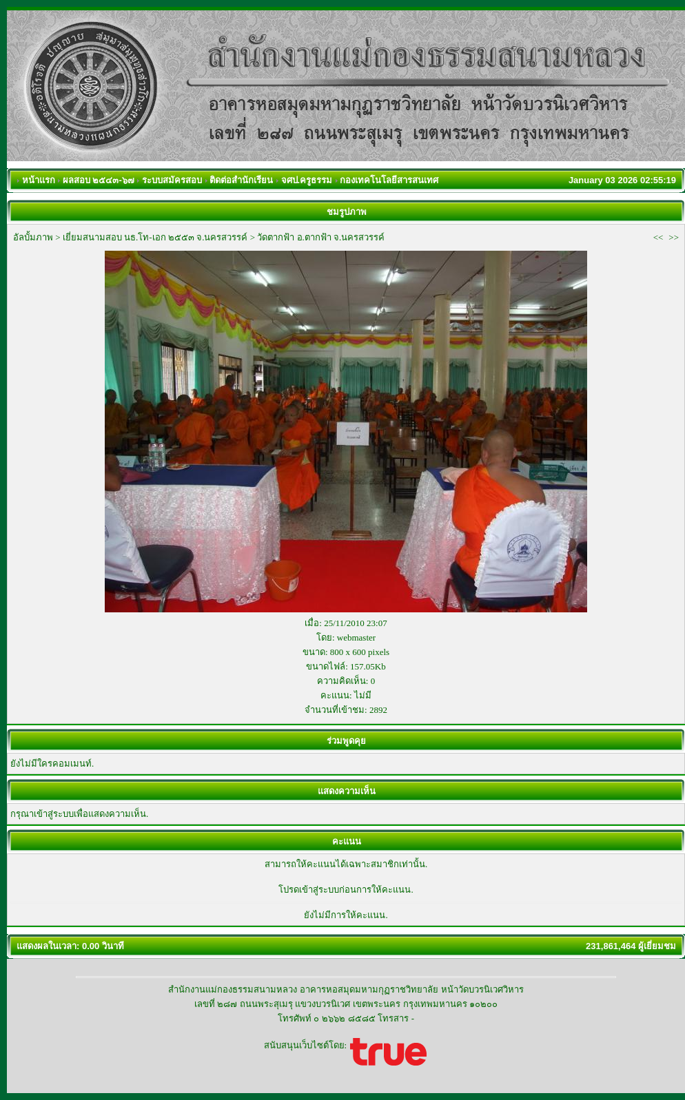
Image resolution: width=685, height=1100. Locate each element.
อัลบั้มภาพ (33, 237)
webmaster (356, 637)
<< (658, 237)
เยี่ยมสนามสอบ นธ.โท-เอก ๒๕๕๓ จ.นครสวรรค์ (155, 237)
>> (673, 237)
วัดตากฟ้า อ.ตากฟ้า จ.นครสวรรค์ (321, 237)
